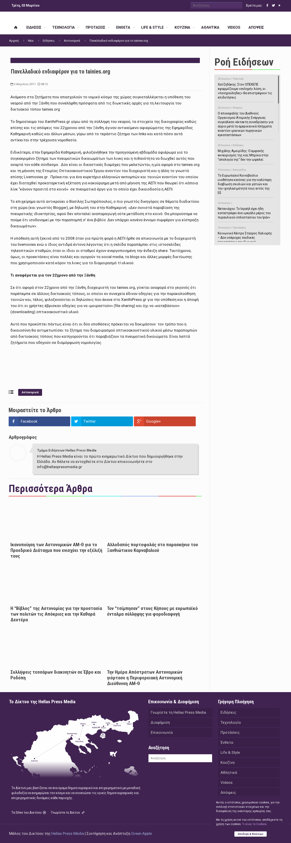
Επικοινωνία (162, 732)
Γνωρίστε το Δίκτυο (68, 812)
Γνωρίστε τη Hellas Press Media (178, 712)
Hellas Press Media (67, 833)
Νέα (30, 40)
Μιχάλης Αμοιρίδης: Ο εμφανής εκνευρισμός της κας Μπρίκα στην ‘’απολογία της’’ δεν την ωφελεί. (245, 151)
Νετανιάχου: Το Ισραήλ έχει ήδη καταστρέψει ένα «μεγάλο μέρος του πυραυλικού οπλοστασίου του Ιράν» (245, 209)
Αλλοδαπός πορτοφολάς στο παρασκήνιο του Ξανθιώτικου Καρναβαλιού (152, 547)
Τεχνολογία (231, 722)
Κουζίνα (228, 762)
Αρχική (14, 40)
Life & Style (230, 752)
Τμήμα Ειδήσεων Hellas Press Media (66, 450)
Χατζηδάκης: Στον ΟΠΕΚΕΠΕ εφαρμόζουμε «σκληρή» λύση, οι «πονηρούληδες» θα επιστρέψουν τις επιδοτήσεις (245, 87)
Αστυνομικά (72, 40)
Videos (227, 782)
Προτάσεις (230, 732)
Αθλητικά (229, 772)
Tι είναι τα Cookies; (254, 824)
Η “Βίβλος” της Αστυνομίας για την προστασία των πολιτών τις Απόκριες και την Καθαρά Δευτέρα (56, 614)
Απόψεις (228, 792)
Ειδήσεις (49, 40)
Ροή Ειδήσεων (243, 62)
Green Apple (141, 833)
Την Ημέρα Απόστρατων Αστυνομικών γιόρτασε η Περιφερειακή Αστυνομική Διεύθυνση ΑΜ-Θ (144, 677)
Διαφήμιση (160, 722)
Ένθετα (227, 742)
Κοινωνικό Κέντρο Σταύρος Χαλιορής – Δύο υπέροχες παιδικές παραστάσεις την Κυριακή (245, 234)
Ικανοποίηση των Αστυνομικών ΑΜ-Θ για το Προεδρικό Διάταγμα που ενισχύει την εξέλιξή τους (56, 550)
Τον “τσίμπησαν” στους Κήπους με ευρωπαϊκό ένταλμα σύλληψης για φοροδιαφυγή (152, 611)
